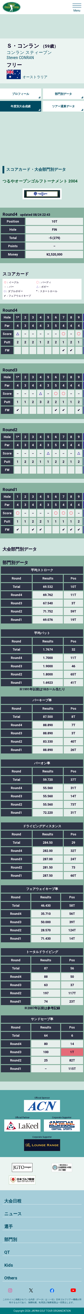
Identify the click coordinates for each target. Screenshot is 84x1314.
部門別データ (63, 94)
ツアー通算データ (63, 106)
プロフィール (20, 94)
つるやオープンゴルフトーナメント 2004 (40, 181)
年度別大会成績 (21, 106)
